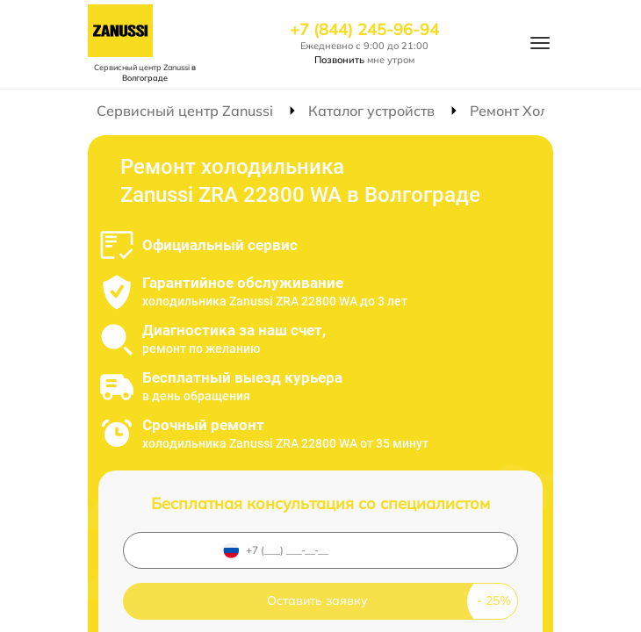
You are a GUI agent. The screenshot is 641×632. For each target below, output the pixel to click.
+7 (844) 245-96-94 (364, 30)
